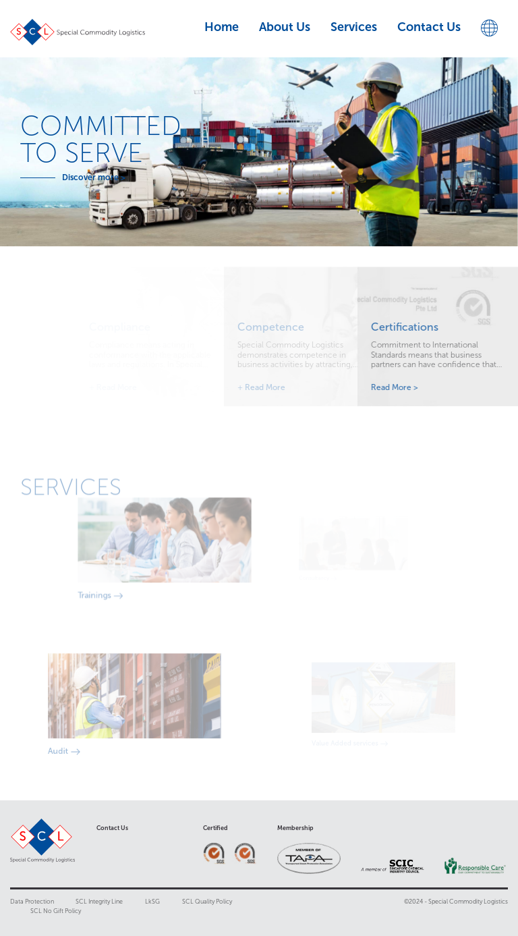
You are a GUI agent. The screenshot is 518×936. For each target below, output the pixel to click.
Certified (215, 828)
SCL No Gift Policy (55, 911)
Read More (276, 387)
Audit (74, 745)
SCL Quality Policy (207, 901)
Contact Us (112, 828)
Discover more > (86, 177)
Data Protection (32, 901)
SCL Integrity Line (99, 901)
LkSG (152, 901)
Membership (295, 828)
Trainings (123, 588)
